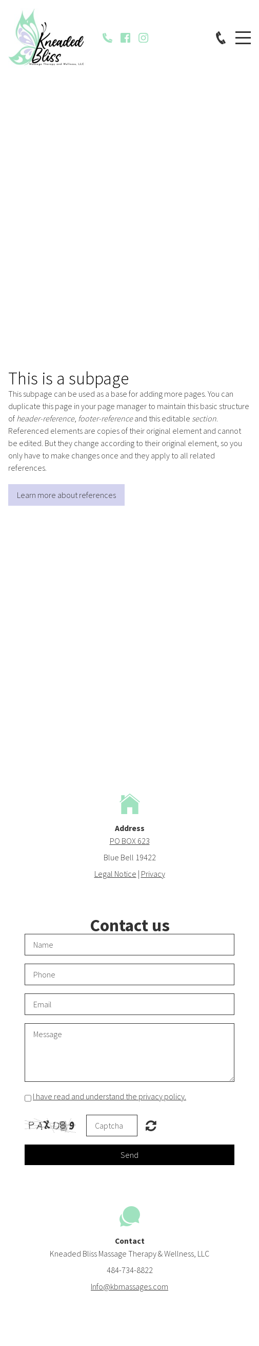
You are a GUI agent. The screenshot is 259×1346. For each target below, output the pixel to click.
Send (129, 1155)
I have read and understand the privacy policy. (109, 1096)
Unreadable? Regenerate (151, 1125)
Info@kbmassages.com (129, 1286)
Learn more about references (66, 495)
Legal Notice (115, 874)
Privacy (153, 874)
